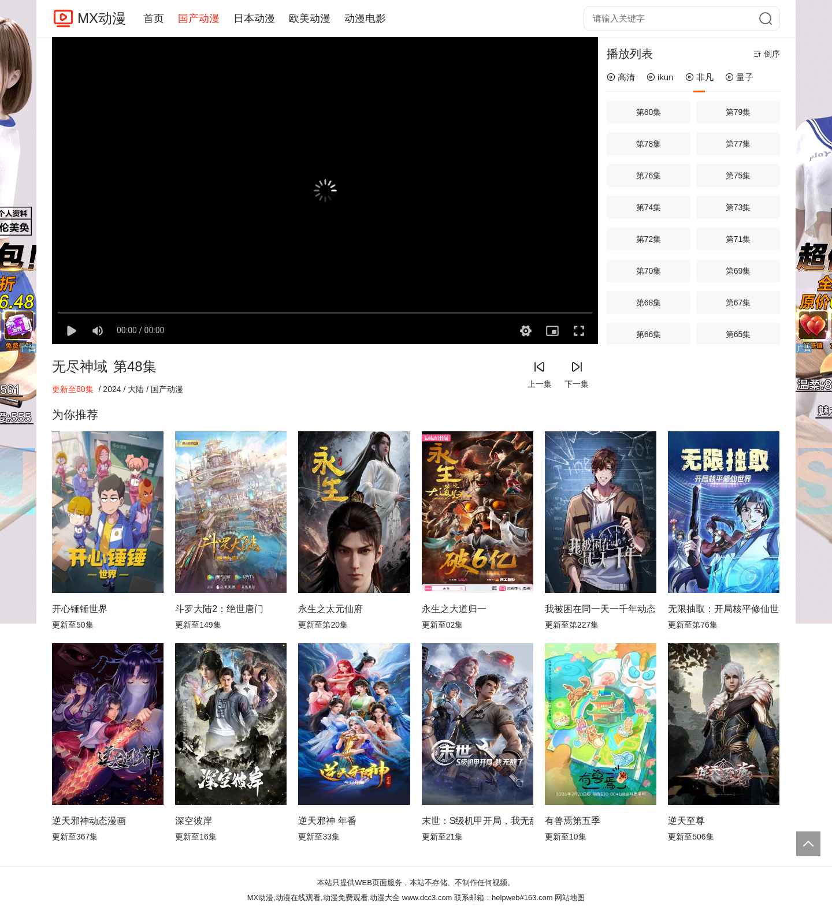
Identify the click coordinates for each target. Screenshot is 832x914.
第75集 (738, 175)
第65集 (738, 334)
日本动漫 (254, 18)
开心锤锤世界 (79, 609)
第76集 (649, 175)
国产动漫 (199, 18)
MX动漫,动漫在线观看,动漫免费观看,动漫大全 (323, 897)
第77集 (738, 143)
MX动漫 (101, 18)
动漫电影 (365, 18)
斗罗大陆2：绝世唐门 (219, 609)
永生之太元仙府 (330, 609)
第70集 (649, 270)
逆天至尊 (686, 821)
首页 (153, 18)
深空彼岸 (193, 821)
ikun (660, 77)
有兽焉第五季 (572, 821)
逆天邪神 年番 (327, 821)
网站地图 (570, 897)
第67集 (738, 302)
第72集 (649, 239)
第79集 (738, 112)
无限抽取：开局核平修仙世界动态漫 (723, 609)
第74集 (649, 207)
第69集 (738, 270)
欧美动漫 (309, 18)
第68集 (649, 302)
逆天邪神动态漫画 (89, 821)
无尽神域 (79, 366)
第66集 (649, 334)
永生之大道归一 (454, 609)
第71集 (738, 239)
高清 (621, 77)
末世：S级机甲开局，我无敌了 (477, 821)
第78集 (649, 143)
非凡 (699, 77)
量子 (739, 77)
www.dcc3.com (427, 897)
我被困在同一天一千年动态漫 (600, 609)
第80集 (649, 112)
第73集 (738, 207)
